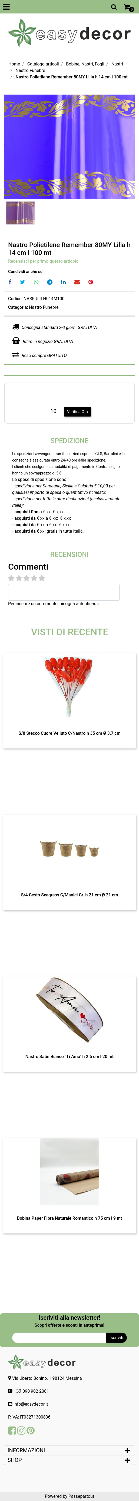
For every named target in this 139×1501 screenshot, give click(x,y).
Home (14, 64)
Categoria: (18, 307)
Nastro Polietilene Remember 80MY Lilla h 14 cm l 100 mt (72, 76)
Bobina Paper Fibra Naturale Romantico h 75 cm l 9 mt (69, 1218)
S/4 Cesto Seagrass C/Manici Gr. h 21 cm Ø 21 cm (69, 894)
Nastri (117, 64)
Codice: (15, 298)
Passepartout (81, 1496)
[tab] (69, 1450)
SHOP (15, 1460)
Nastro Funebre (30, 70)
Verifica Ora (77, 411)
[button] (113, 6)
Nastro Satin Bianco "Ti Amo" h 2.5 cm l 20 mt (69, 1056)
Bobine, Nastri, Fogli (85, 64)
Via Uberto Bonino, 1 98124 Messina (47, 1378)
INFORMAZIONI (27, 1450)
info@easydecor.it (31, 1404)
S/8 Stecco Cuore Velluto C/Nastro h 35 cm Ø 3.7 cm (69, 733)
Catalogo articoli (43, 64)
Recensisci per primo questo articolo (43, 261)
